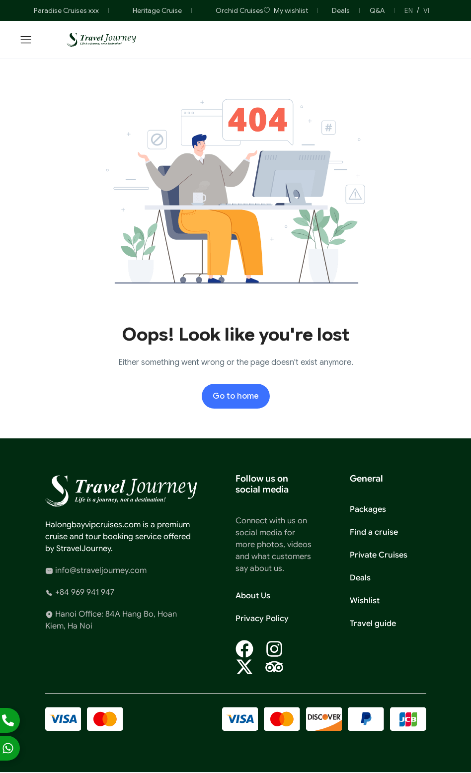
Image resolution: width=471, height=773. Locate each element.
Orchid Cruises (232, 10)
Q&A (377, 10)
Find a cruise (374, 532)
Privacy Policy (262, 619)
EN (408, 10)
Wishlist (365, 601)
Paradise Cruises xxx (59, 10)
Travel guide (373, 624)
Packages (368, 509)
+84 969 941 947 (79, 592)
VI (426, 10)
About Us (253, 596)
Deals (341, 10)
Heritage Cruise (150, 10)
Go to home (236, 396)
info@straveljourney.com (96, 570)
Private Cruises (378, 555)
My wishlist (285, 10)
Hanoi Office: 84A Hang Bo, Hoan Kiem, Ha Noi (111, 620)
